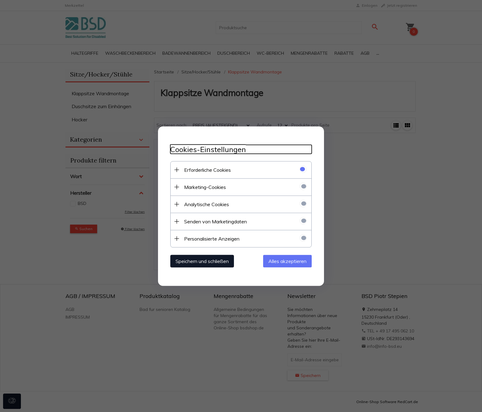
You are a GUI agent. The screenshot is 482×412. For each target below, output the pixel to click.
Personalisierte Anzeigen (211, 238)
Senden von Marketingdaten (215, 221)
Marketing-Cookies (205, 187)
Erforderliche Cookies (207, 170)
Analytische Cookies (206, 204)
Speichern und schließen (202, 261)
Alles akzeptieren (287, 261)
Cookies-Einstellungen (208, 149)
